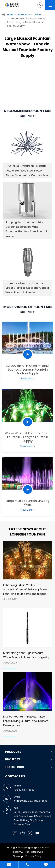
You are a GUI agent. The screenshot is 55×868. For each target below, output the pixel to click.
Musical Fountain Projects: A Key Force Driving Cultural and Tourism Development (25, 721)
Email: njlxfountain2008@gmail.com (25, 799)
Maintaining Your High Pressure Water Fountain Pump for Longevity (26, 655)
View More (27, 378)
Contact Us (15, 776)
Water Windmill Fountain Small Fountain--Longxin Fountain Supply (27, 437)
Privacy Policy (33, 856)
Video (37, 14)
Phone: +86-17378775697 (18, 788)
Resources (24, 14)
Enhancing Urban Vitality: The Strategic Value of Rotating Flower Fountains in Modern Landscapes (25, 589)
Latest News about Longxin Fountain (27, 532)
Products (28, 752)
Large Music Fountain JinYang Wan (27, 503)
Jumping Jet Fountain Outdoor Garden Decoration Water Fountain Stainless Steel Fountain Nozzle (26, 229)
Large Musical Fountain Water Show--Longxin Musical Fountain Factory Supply (26, 22)
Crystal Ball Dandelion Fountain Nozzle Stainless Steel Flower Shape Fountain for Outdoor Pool (26, 170)
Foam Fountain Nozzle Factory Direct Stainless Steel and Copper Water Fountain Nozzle (27, 287)
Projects (28, 759)
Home (10, 14)
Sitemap (18, 856)
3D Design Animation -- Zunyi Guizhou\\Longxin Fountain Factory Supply (27, 369)
